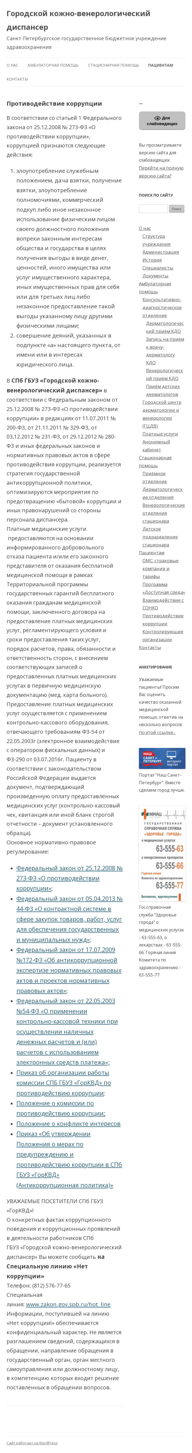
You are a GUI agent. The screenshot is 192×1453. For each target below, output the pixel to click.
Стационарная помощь (113, 65)
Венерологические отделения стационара (163, 513)
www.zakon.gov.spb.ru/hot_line (68, 1304)
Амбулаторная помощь (53, 65)
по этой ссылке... (157, 732)
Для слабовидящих (162, 120)
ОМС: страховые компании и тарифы (160, 568)
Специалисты (157, 268)
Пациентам (160, 65)
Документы (155, 276)
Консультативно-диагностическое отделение (162, 307)
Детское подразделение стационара (160, 537)
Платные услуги (160, 434)
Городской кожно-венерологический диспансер (78, 20)
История (152, 260)
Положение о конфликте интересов (68, 1124)
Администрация (160, 252)
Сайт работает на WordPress (32, 1442)
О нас (12, 65)
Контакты (17, 79)
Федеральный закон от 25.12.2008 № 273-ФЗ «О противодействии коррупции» (69, 878)
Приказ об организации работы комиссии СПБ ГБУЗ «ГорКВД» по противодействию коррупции (63, 1083)
